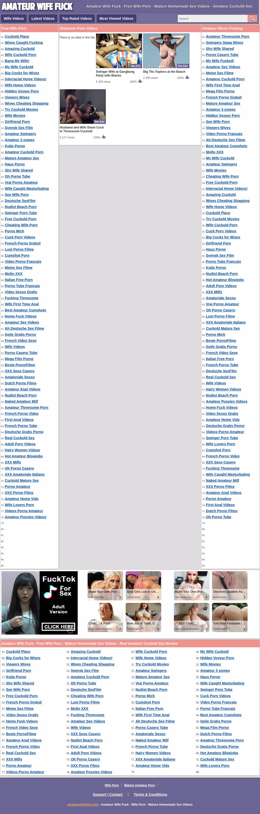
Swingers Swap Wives (224, 43)
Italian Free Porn (19, 280)
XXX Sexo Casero (20, 371)
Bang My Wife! (17, 61)
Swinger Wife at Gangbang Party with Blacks (115, 73)
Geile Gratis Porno (20, 334)
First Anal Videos (19, 420)
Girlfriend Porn (17, 122)
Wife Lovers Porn (19, 505)
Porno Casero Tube (21, 353)
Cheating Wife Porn (21, 225)
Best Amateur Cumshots (25, 310)
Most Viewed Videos (117, 18)
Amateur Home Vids (22, 499)
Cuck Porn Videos (20, 237)
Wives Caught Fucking (24, 43)
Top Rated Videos (77, 18)
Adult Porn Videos (20, 444)
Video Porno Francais (23, 262)
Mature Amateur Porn (139, 785)
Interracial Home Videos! (25, 79)
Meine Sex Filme (18, 268)
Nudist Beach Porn (21, 207)
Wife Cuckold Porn (20, 55)
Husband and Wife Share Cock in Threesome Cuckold (82, 129)
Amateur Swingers (20, 134)
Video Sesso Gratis (21, 292)
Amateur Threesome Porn (26, 407)
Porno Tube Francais (22, 286)
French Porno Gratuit (23, 243)
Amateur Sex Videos (22, 322)
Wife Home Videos (20, 85)
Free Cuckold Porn (20, 219)
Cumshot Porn (17, 255)
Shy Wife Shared (19, 170)
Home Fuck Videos (21, 316)
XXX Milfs (13, 462)
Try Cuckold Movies (21, 109)
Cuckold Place (17, 36)
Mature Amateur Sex (22, 158)
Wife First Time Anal (22, 304)
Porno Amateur (17, 487)
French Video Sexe (21, 341)
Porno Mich (14, 231)
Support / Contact (107, 794)
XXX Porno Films (19, 493)
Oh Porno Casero (19, 468)
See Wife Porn (17, 195)
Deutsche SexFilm (20, 201)
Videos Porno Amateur (24, 511)
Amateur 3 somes (20, 140)
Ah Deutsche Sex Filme (24, 328)
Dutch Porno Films (20, 383)
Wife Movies (15, 116)
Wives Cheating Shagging (26, 103)
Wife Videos (14, 18)
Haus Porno (15, 164)
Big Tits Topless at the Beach (164, 71)
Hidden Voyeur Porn (22, 91)
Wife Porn (112, 785)
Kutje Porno (15, 146)
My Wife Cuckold (19, 67)
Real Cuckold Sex (20, 438)
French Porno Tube (21, 426)
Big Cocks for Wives (22, 73)
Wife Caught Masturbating (27, 189)
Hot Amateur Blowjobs (24, 456)
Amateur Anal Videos (22, 389)
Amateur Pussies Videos (25, 517)
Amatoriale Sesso (20, 377)
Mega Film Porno (19, 359)
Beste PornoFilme (20, 365)
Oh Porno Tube (17, 176)
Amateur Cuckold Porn (24, 152)
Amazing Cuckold (20, 49)
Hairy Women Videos (22, 450)
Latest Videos (43, 18)
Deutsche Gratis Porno (24, 432)
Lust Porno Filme (19, 249)
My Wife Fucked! (220, 61)
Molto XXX (13, 274)
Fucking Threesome (21, 298)
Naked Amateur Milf (21, 401)
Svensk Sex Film (19, 128)
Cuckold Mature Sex (22, 480)
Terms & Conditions (150, 794)
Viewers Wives (17, 97)
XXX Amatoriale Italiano (25, 474)
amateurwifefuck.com (83, 804)
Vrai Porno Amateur (21, 182)
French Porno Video (22, 414)
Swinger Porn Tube (21, 213)
